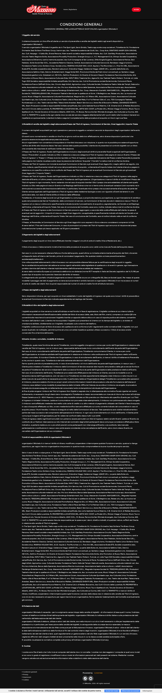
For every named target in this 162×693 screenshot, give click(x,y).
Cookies (25, 680)
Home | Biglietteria (70, 9)
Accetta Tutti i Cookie (112, 691)
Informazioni (147, 691)
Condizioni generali (29, 672)
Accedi (136, 9)
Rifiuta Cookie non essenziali (130, 691)
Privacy (25, 674)
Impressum (26, 677)
